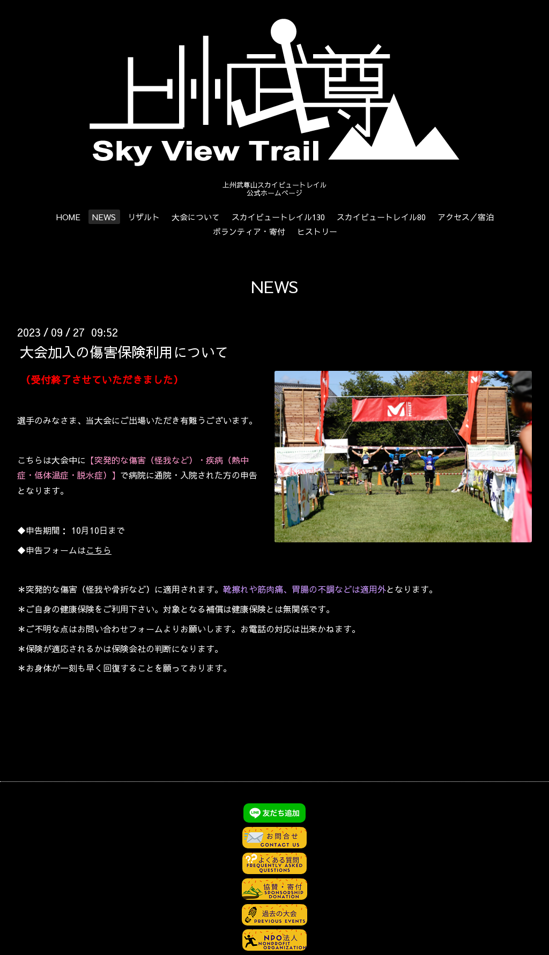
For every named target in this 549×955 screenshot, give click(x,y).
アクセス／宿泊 (465, 216)
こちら (99, 550)
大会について (196, 216)
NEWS (104, 216)
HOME (68, 216)
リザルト (144, 216)
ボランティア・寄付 (249, 231)
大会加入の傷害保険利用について (124, 351)
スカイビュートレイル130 (278, 216)
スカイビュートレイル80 (381, 216)
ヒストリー (317, 231)
